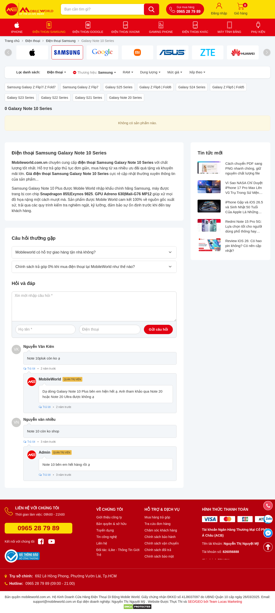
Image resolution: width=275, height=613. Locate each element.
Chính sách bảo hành (160, 537)
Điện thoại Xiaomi (125, 32)
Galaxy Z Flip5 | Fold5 (228, 87)
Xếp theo (197, 72)
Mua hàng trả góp (157, 517)
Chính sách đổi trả (158, 550)
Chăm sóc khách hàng (161, 530)
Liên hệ (101, 543)
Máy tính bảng (229, 32)
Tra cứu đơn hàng (158, 524)
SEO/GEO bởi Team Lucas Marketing (215, 601)
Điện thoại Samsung (49, 32)
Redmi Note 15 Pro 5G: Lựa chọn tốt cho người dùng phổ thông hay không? (243, 226)
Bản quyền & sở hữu (111, 524)
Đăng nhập (219, 13)
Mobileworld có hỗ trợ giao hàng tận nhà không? (55, 252)
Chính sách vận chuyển (162, 543)
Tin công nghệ (106, 537)
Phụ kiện (258, 32)
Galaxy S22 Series (54, 97)
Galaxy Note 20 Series (125, 97)
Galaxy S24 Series (191, 87)
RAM (128, 72)
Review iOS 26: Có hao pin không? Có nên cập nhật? (243, 246)
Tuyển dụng (105, 530)
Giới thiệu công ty (109, 517)
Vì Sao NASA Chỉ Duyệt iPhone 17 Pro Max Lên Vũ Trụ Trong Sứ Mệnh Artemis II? (244, 188)
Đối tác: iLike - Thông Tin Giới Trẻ (117, 552)
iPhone (17, 32)
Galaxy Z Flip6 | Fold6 (155, 87)
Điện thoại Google (88, 32)
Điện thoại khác (195, 32)
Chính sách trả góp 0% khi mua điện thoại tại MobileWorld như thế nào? (75, 267)
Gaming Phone (161, 32)
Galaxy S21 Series (88, 97)
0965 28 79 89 (38, 528)
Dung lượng (150, 72)
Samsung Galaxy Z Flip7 (80, 87)
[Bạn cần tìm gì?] (151, 9)
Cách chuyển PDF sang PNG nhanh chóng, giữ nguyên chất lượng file (243, 168)
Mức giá (174, 72)
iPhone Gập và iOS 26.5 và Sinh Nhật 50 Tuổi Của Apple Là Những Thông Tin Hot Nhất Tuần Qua (244, 207)
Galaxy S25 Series (118, 87)
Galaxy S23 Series (20, 97)
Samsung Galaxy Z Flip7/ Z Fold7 (31, 87)
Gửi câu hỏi (158, 329)
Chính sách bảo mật (159, 556)
